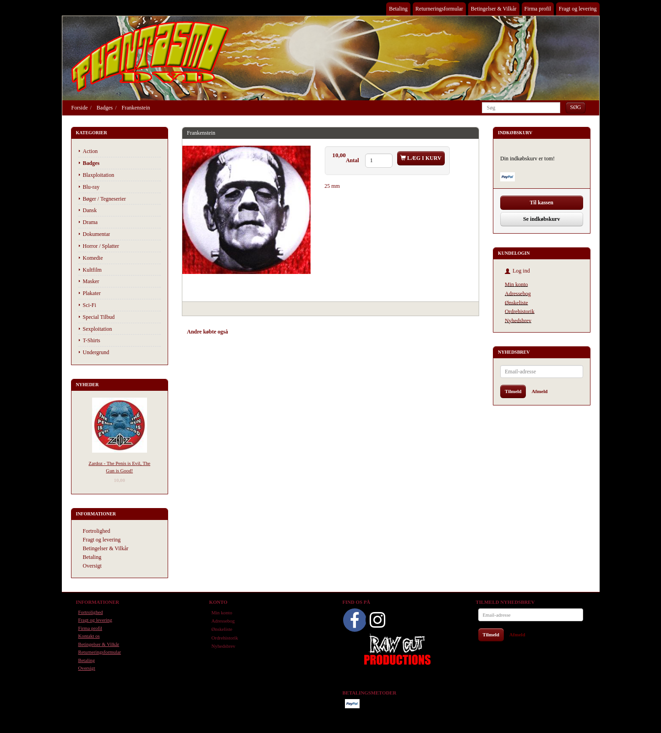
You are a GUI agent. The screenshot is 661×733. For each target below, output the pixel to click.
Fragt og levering (578, 8)
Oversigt (92, 566)
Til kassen (541, 202)
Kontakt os (89, 636)
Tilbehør (284, 331)
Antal (353, 160)
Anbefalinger (251, 331)
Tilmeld (513, 391)
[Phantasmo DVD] (150, 56)
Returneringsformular (439, 8)
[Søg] (575, 107)
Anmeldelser (317, 331)
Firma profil (537, 8)
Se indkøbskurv (541, 219)
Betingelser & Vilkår (494, 8)
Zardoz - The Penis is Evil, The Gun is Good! (119, 466)
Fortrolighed (96, 531)
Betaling (398, 8)
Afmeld (539, 391)
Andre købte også (207, 331)
